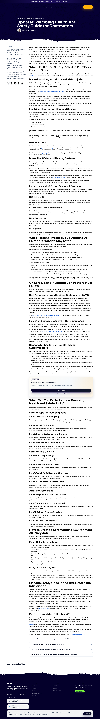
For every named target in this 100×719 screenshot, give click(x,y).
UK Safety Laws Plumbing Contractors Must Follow (14, 59)
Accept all (87, 713)
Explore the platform (61, 393)
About (57, 7)
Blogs (51, 7)
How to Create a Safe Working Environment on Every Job (15, 71)
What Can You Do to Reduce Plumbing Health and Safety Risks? (14, 67)
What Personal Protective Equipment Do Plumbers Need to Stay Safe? (16, 54)
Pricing (45, 7)
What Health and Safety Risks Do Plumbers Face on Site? (16, 49)
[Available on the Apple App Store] (18, 701)
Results (34, 690)
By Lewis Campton (29, 30)
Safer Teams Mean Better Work (15, 78)
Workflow (34, 688)
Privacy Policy (57, 690)
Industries (37, 7)
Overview (34, 685)
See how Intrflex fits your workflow (14, 62)
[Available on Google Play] (18, 706)
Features (27, 7)
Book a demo (87, 7)
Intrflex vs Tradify (37, 693)
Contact (63, 7)
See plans (65, 1)
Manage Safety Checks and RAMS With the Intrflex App (16, 75)
